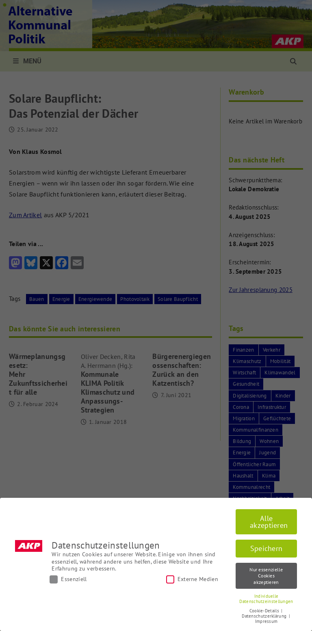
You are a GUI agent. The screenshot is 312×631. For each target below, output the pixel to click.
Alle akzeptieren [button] (269, 522)
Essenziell (68, 579)
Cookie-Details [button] (265, 611)
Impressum (266, 621)
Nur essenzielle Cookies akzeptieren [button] (266, 575)
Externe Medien (192, 579)
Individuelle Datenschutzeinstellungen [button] (266, 598)
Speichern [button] (266, 548)
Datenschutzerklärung (265, 616)
